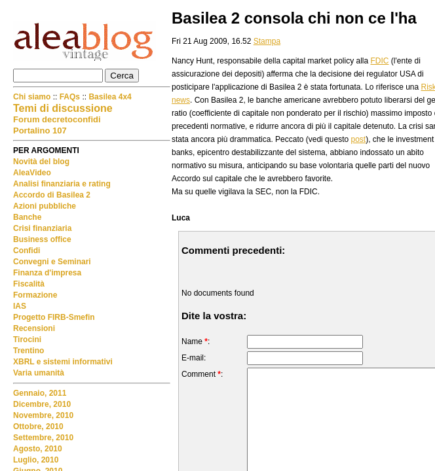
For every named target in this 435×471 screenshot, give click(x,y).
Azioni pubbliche (44, 206)
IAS (19, 306)
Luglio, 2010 (35, 459)
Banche (27, 217)
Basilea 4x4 (109, 96)
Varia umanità (38, 372)
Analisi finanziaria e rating (62, 183)
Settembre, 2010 (43, 437)
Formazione (35, 295)
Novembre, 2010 (43, 415)
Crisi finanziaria (42, 228)
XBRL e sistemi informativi (63, 361)
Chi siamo (33, 96)
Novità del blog (41, 161)
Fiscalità (29, 283)
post (358, 139)
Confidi (26, 250)
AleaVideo (32, 172)
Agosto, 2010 (37, 448)
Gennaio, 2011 (39, 393)
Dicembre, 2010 (42, 404)
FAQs (70, 96)
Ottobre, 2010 (38, 426)
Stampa (267, 41)
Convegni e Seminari (52, 261)
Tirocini (27, 339)
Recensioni (34, 328)
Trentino (28, 350)
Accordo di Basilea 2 (51, 195)
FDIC (380, 60)
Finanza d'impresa (47, 272)
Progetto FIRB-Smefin (54, 317)
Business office (42, 239)
